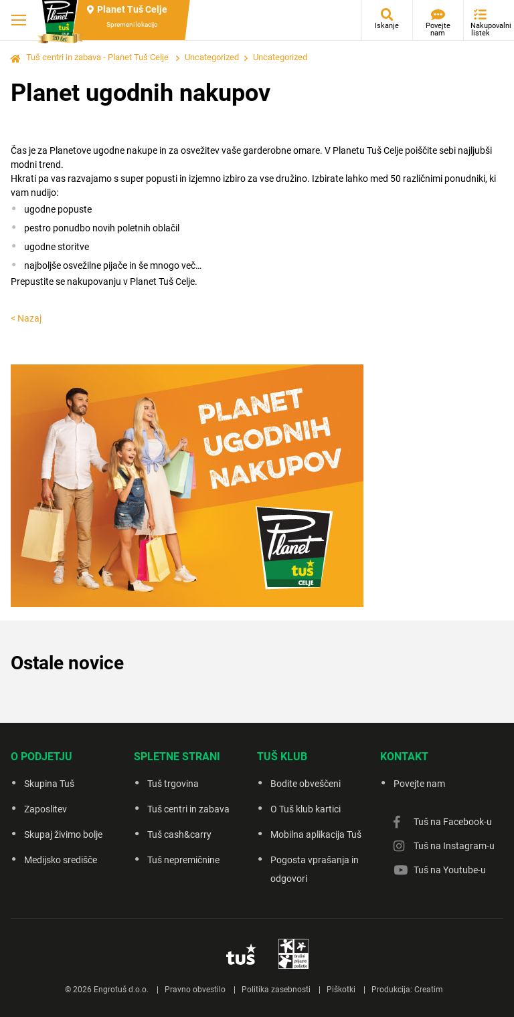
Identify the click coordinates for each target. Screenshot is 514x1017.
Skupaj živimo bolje (63, 834)
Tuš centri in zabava (188, 809)
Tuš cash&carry (179, 834)
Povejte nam (438, 29)
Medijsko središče (60, 860)
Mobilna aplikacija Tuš (315, 834)
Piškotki (341, 989)
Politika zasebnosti (276, 989)
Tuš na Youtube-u (450, 870)
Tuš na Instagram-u (454, 845)
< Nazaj (26, 318)
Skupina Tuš (49, 783)
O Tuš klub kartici (305, 809)
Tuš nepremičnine (183, 860)
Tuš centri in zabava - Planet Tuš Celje (97, 57)
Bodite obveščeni (305, 783)
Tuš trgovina (173, 783)
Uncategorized (212, 57)
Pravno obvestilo (195, 989)
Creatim (428, 989)
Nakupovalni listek (483, 29)
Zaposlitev (45, 809)
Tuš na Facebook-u (453, 821)
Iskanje (387, 25)
